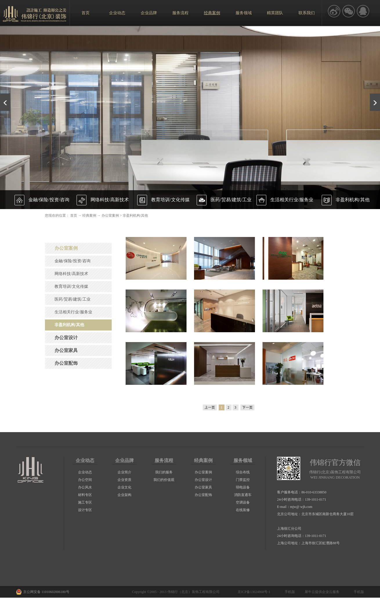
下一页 (247, 407)
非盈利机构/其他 (135, 215)
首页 (86, 13)
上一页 (210, 407)
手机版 (289, 592)
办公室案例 (110, 215)
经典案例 (89, 215)
